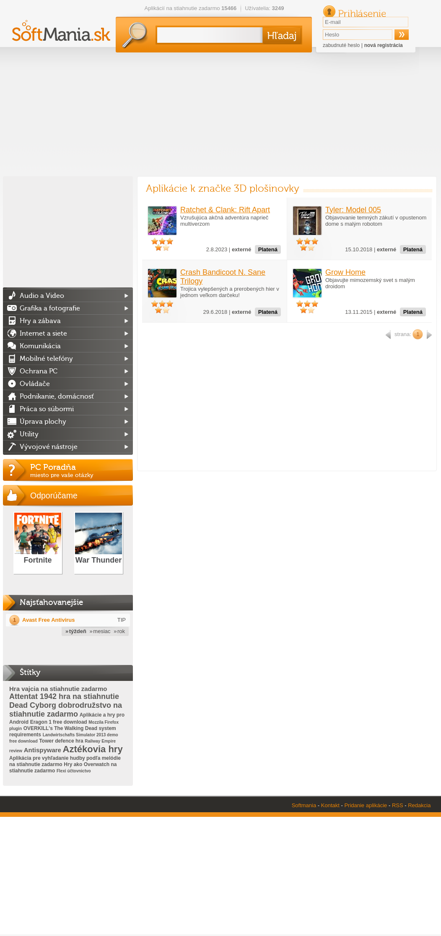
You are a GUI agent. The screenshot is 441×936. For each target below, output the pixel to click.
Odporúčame (54, 495)
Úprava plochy (43, 421)
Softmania (304, 805)
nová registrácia (383, 45)
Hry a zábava (40, 321)
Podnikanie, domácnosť (57, 396)
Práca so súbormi (47, 409)
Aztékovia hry (93, 749)
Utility (29, 434)
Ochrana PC (38, 371)
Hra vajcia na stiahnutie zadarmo (58, 688)
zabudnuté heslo (341, 45)
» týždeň (75, 631)
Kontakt (330, 805)
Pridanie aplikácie (365, 805)
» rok (119, 631)
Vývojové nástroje (49, 447)
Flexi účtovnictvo (74, 771)
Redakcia (419, 805)
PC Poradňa (81, 470)
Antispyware (42, 749)
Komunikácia (40, 346)
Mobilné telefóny (46, 358)
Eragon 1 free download (58, 722)
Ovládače (35, 384)
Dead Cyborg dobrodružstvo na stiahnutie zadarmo (65, 709)
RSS (397, 805)
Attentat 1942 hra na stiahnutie (64, 696)
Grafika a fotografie (50, 308)
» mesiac (100, 631)
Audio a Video (42, 296)
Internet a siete (43, 333)
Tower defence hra (61, 741)
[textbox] (208, 35)
